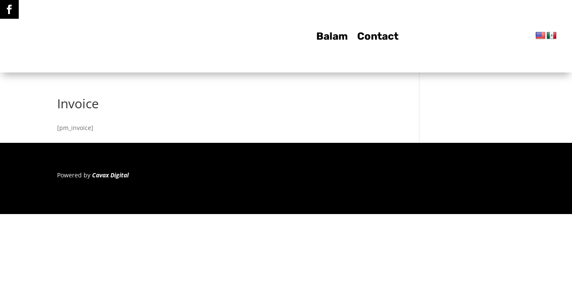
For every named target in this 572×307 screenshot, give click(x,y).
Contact (378, 37)
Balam (332, 37)
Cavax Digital (110, 175)
